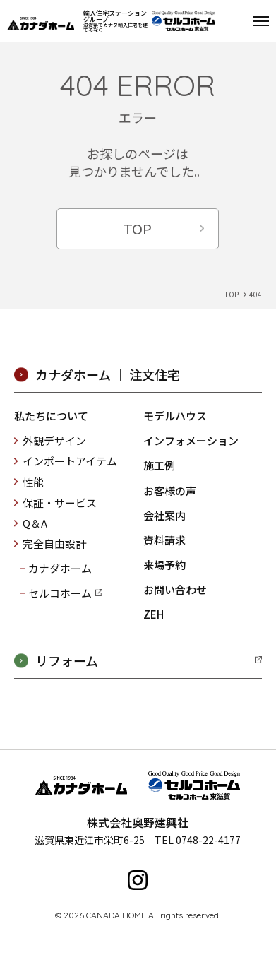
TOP (138, 228)
